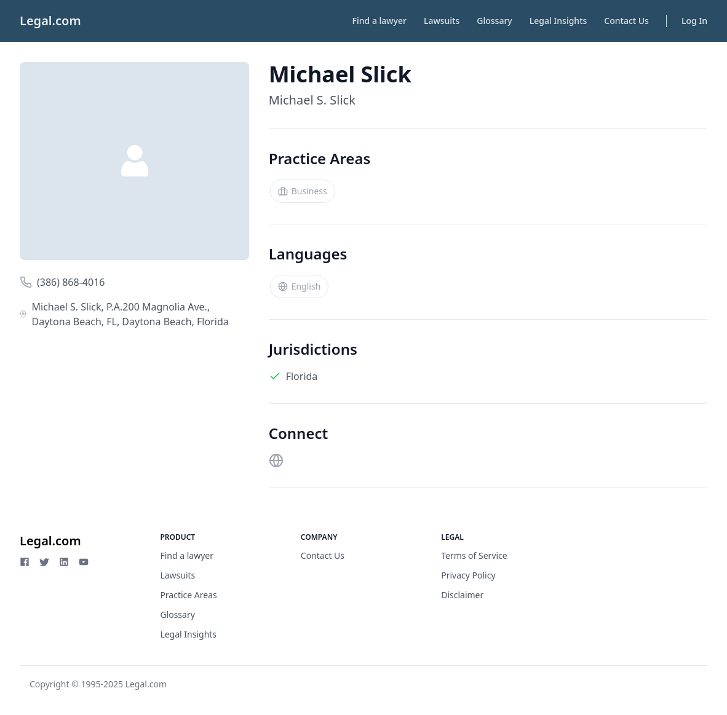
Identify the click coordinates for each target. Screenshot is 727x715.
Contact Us (626, 20)
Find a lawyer (379, 20)
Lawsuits (441, 20)
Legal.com (50, 20)
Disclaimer (462, 595)
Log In (694, 20)
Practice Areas (188, 595)
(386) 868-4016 (71, 282)
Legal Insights (558, 20)
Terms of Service (474, 555)
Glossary (494, 20)
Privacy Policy (468, 575)
